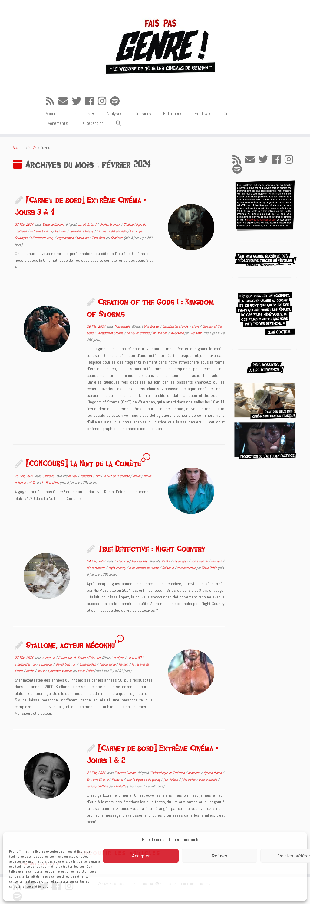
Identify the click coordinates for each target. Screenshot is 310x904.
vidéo (33, 482)
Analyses (115, 113)
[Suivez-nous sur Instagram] (104, 101)
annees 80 (134, 657)
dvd (98, 476)
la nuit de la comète (116, 476)
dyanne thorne (213, 772)
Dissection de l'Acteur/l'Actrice (79, 657)
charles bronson (110, 224)
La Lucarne (121, 561)
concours (86, 476)
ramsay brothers (98, 786)
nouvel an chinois (138, 333)
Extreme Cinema (53, 224)
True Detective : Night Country (151, 549)
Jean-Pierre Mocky (81, 231)
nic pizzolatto (96, 567)
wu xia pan (160, 333)
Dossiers (143, 113)
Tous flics (99, 237)
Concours (232, 113)
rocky (41, 671)
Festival (61, 231)
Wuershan (177, 333)
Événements (57, 123)
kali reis (217, 561)
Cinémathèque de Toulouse (168, 772)
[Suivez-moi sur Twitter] (78, 101)
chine (196, 326)
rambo (30, 671)
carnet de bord (87, 224)
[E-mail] (65, 101)
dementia (194, 772)
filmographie (107, 664)
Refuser (220, 855)
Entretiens (173, 113)
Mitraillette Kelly (42, 237)
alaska (166, 561)
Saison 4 (168, 567)
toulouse (83, 237)
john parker (188, 779)
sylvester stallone (60, 671)
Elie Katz (195, 333)
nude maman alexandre (144, 567)
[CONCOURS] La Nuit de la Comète (83, 463)
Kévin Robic (209, 567)
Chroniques (82, 113)
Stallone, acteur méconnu (70, 645)
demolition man (66, 664)
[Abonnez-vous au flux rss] (52, 101)
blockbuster (152, 326)
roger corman (65, 237)
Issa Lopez (181, 561)
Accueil (52, 113)
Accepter (141, 855)
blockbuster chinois (176, 326)
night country (117, 567)
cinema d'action (25, 664)
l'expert (124, 664)
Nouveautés (122, 326)
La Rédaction (92, 123)
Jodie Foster (200, 561)
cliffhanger (46, 664)
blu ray (73, 476)
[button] (119, 123)
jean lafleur (171, 779)
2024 (32, 147)
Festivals (203, 113)
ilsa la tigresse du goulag (143, 779)
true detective (186, 567)
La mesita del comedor (112, 231)
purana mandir (208, 779)
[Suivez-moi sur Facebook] (91, 101)
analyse (119, 657)
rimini (137, 476)
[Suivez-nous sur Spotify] (117, 101)
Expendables (88, 664)
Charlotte (117, 237)
